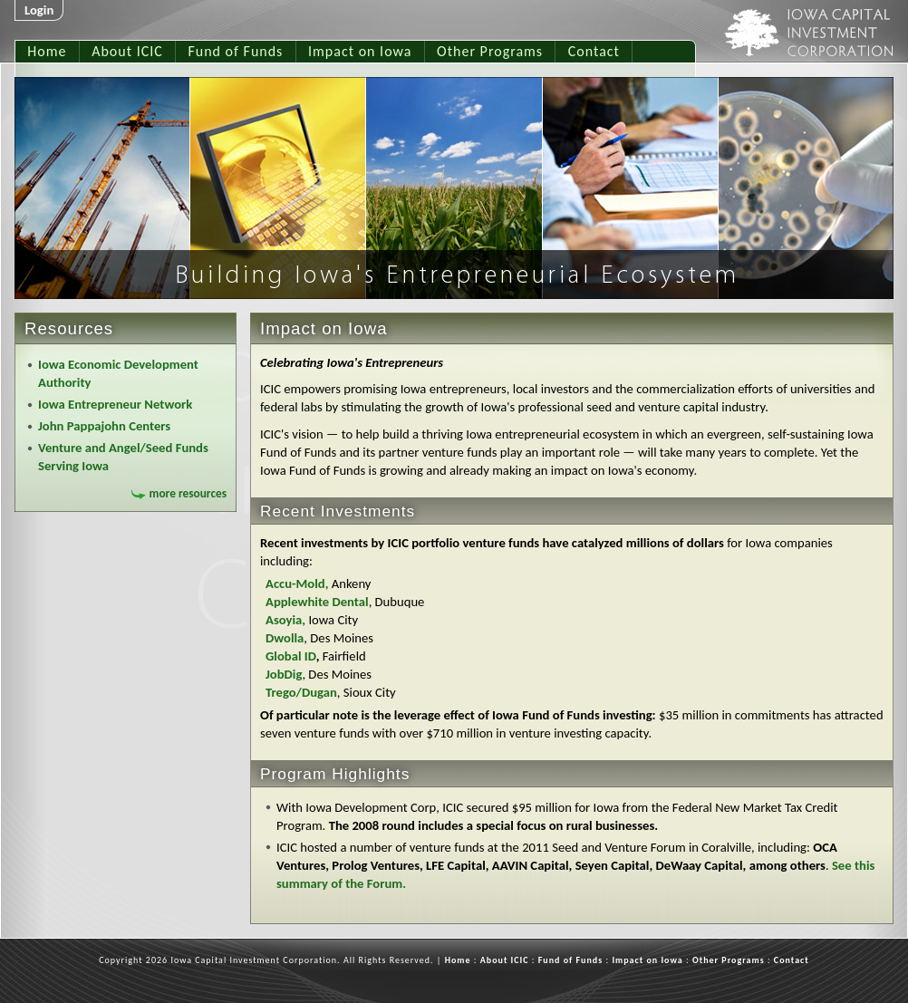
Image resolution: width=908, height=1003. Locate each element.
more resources (188, 493)
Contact (594, 51)
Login (38, 10)
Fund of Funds (235, 51)
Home (46, 51)
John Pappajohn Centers (104, 426)
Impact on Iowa (359, 51)
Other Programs (490, 51)
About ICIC (127, 51)
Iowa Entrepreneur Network (115, 404)
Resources (68, 328)
